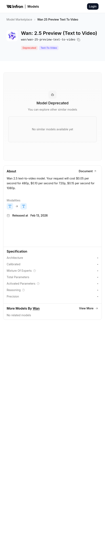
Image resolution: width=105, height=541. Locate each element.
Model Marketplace (19, 19)
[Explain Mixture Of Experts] (34, 270)
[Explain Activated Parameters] (38, 283)
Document (88, 171)
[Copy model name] (78, 39)
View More (88, 308)
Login (93, 6)
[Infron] (14, 6)
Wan (36, 308)
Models (33, 6)
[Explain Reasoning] (23, 290)
